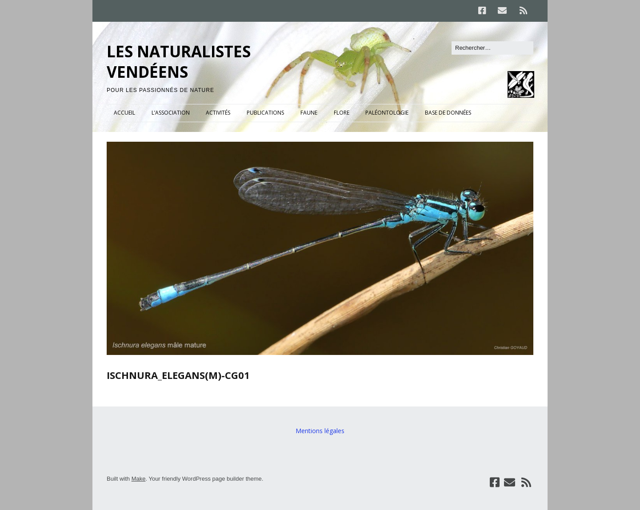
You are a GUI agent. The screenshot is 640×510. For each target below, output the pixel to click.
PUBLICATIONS (265, 112)
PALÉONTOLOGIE (386, 112)
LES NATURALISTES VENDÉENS (179, 61)
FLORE (341, 112)
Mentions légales (320, 430)
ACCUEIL (124, 112)
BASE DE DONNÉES (448, 112)
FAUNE (308, 112)
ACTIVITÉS (218, 112)
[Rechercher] (492, 48)
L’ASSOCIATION (171, 112)
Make (139, 478)
